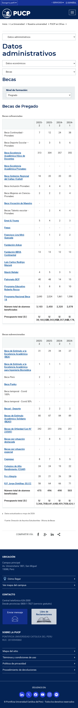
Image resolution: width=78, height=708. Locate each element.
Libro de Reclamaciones (44, 613)
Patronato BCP (12, 279)
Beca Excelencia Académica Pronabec (15, 167)
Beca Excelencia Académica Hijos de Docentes (14, 155)
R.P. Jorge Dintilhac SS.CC (17, 483)
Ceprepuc (9, 459)
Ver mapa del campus (14, 585)
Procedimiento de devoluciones (19, 669)
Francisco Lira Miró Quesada (14, 236)
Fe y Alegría (10, 476)
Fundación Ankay (13, 245)
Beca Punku (10, 384)
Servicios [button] (58, 3)
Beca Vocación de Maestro (18, 203)
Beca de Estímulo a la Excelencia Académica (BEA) (15, 354)
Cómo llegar (14, 578)
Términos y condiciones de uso (19, 657)
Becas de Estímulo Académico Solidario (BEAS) (15, 418)
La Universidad (17, 24)
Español (72, 3)
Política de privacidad (14, 663)
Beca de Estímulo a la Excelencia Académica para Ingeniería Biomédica (17, 367)
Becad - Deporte (12, 408)
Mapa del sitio (10, 651)
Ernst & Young (11, 220)
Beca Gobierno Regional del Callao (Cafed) (16, 178)
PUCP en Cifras (57, 24)
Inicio (4, 24)
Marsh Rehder (11, 272)
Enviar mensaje (15, 612)
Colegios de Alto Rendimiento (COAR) (14, 468)
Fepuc (7, 227)
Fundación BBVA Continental (12, 253)
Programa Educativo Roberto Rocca (14, 288)
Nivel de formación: (17, 90)
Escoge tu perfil (9, 3)
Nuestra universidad (37, 24)
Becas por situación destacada (14, 440)
